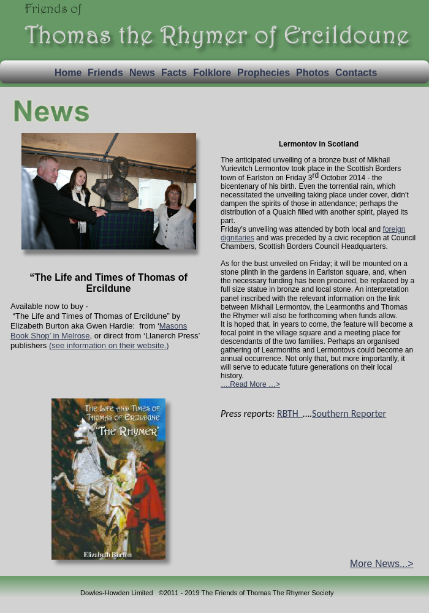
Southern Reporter (349, 413)
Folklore (212, 72)
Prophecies (263, 72)
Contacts (356, 72)
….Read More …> (250, 384)
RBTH (290, 413)
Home (68, 72)
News (142, 72)
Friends (105, 72)
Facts (174, 72)
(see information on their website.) (109, 345)
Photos (312, 72)
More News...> (382, 563)
